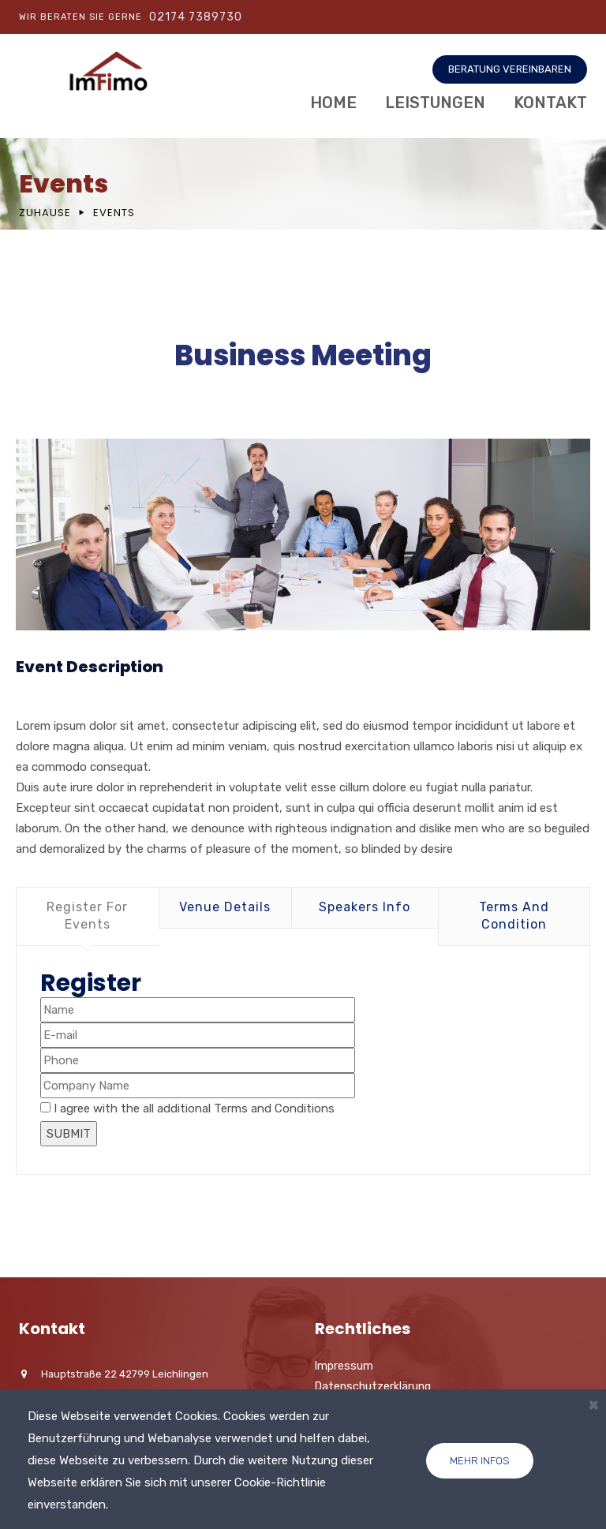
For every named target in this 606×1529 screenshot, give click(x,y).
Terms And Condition (514, 915)
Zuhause (45, 212)
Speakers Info (364, 906)
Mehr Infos (480, 1461)
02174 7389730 (195, 17)
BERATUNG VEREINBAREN (509, 69)
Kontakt (550, 102)
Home (333, 102)
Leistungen (435, 102)
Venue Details (225, 906)
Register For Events (87, 915)
